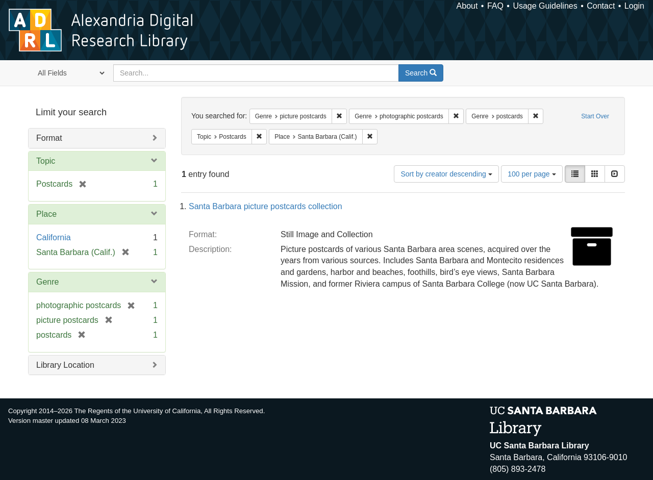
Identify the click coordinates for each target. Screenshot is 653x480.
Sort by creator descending (446, 174)
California (53, 237)
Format (49, 138)
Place (46, 214)
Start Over (595, 116)
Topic (45, 161)
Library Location (65, 365)
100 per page (532, 174)
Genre (47, 281)
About (467, 6)
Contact (601, 6)
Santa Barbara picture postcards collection (265, 206)
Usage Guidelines (545, 6)
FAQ (495, 6)
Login (634, 6)
